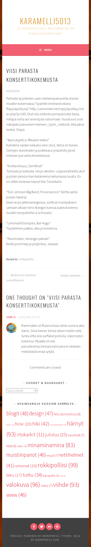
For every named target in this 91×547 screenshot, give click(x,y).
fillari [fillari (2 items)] (10, 424)
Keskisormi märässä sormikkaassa (21, 278)
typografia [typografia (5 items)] (51, 475)
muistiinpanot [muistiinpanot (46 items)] (26, 454)
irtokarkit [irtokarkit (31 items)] (30, 434)
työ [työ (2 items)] (63, 475)
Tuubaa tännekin (72, 275)
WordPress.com (47, 539)
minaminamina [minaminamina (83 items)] (51, 445)
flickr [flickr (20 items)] (23, 424)
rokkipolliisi (26, 259)
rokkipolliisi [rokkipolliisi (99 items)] (58, 465)
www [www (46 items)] (16, 494)
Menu (48, 50)
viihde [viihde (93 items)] (66, 485)
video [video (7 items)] (47, 485)
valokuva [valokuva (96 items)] (23, 485)
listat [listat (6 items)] (11, 446)
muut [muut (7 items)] (52, 455)
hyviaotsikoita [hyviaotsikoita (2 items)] (58, 424)
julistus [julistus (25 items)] (56, 435)
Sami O (11, 317)
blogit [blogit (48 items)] (17, 413)
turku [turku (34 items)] (32, 475)
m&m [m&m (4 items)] (22, 446)
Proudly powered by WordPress (35, 535)
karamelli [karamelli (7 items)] (76, 435)
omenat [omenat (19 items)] (26, 466)
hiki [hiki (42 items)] (40, 423)
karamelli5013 (45, 20)
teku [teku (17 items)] (14, 475)
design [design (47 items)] (41, 413)
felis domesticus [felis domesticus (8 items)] (67, 414)
